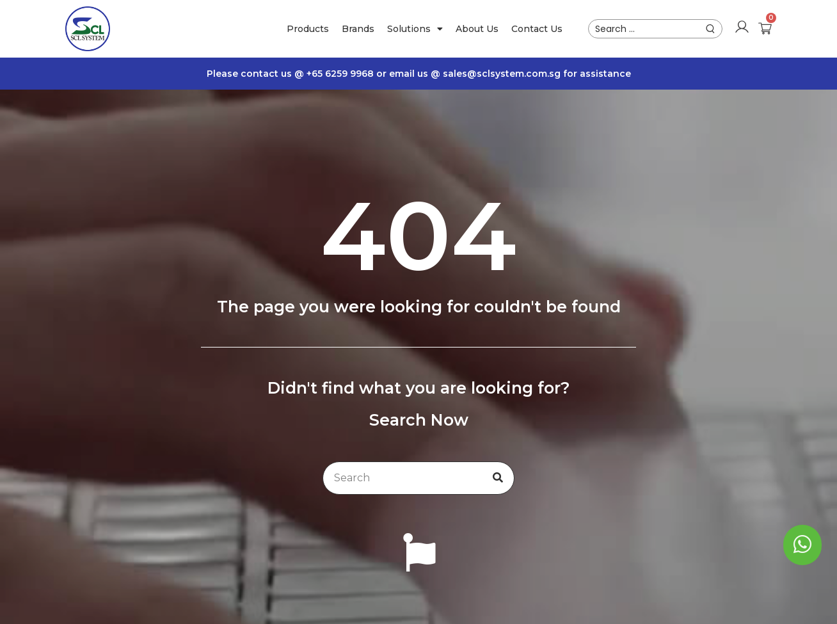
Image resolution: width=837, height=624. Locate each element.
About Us (477, 29)
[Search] (498, 478)
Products (308, 29)
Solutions (415, 29)
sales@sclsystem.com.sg (502, 73)
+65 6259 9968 (341, 73)
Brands (358, 29)
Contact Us (536, 29)
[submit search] (710, 29)
